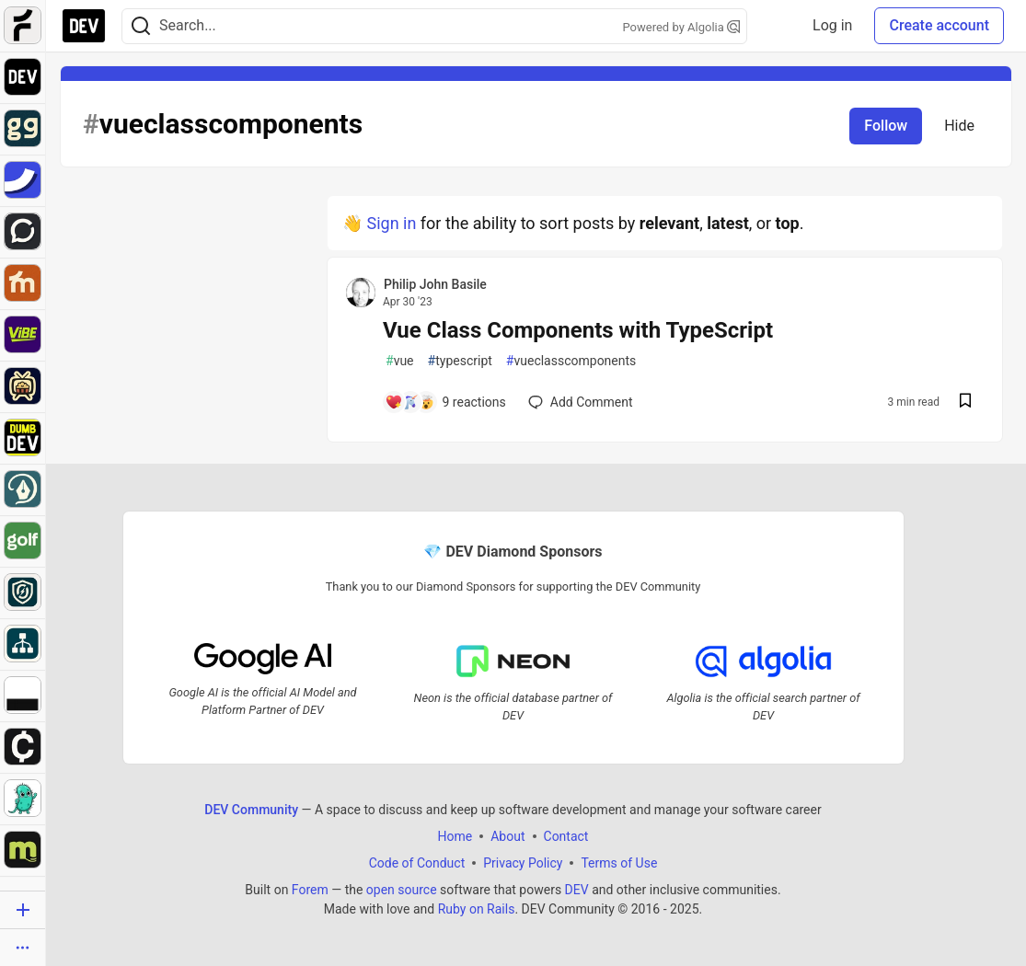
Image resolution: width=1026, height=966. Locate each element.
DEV (577, 888)
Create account (939, 25)
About (507, 835)
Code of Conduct (417, 862)
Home (455, 835)
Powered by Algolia (681, 27)
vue (400, 361)
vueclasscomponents (571, 361)
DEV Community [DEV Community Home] (251, 808)
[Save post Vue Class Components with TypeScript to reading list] (965, 402)
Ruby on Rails (476, 908)
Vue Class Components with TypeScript (578, 330)
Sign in (391, 223)
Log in (832, 25)
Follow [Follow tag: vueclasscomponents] (885, 125)
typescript (460, 361)
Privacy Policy (522, 862)
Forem (310, 888)
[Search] (140, 26)
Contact (566, 835)
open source (401, 888)
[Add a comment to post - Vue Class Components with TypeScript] (445, 402)
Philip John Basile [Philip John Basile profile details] (435, 284)
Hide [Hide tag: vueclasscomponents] (959, 125)
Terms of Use (619, 862)
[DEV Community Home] (84, 25)
